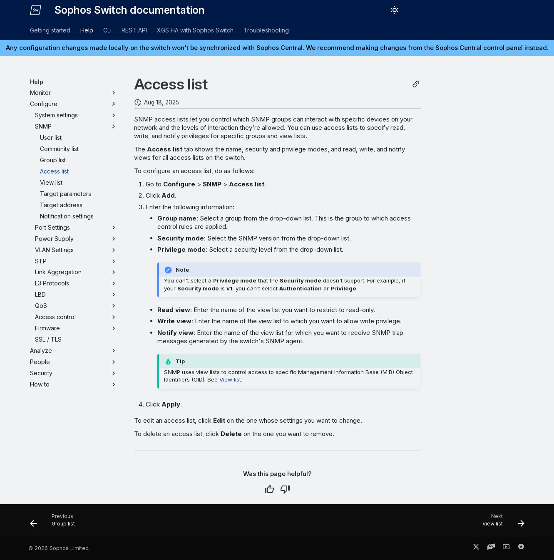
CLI (107, 30)
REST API (134, 30)
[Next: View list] (500, 523)
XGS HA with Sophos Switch (195, 30)
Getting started (50, 30)
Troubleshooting (266, 30)
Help (86, 30)
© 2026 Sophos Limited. (59, 548)
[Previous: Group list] (55, 523)
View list (230, 379)
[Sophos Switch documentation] (36, 10)
